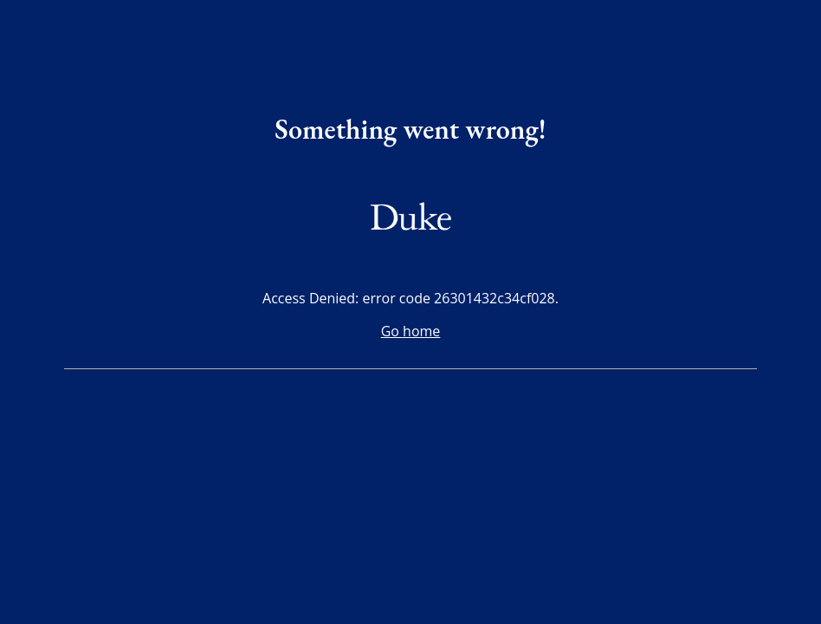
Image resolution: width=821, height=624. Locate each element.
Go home (411, 331)
